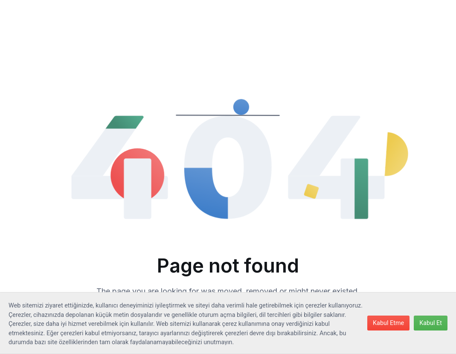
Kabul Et (430, 323)
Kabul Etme (388, 323)
